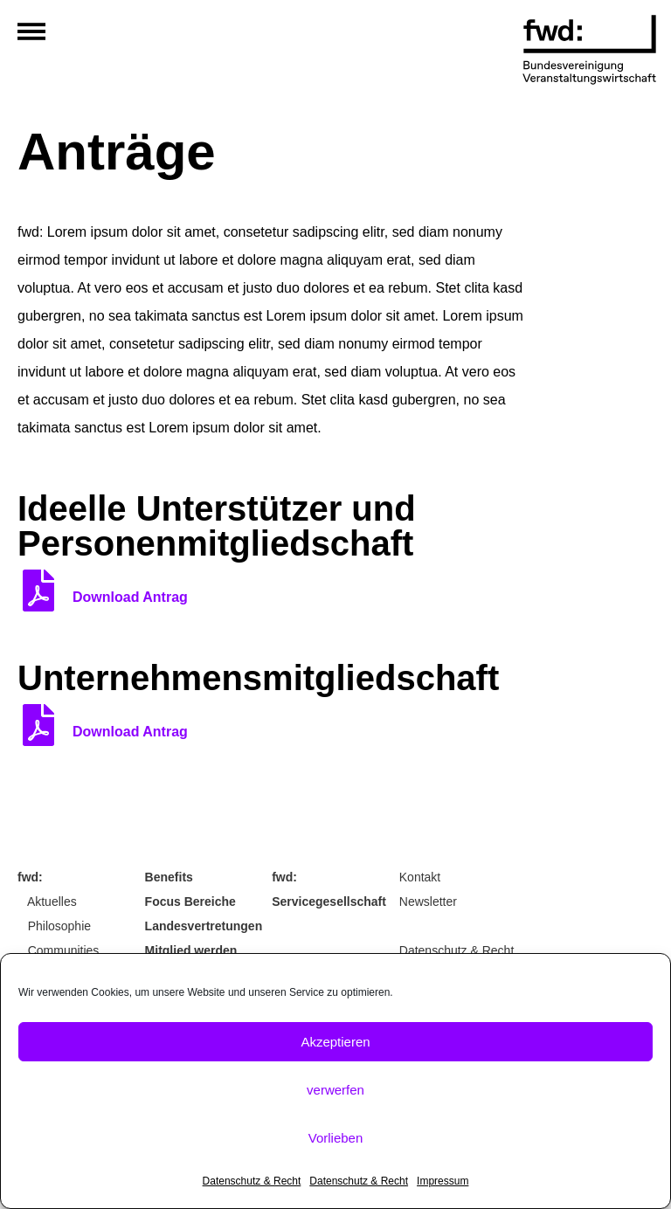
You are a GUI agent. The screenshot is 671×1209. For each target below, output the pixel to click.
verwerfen (335, 1089)
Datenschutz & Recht (252, 1181)
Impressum (442, 1181)
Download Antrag (130, 597)
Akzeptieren (335, 1041)
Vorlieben (335, 1137)
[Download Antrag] (38, 590)
